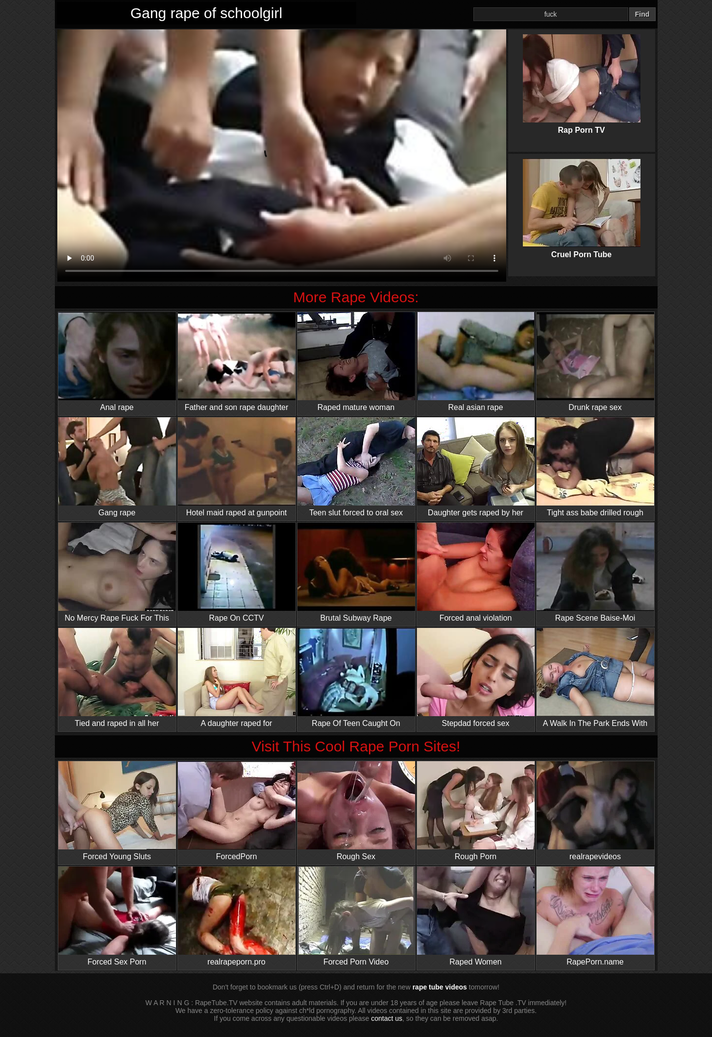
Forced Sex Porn (117, 916)
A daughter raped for (236, 677)
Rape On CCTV (236, 572)
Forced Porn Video (356, 916)
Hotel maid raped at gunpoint (236, 467)
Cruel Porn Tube (581, 200)
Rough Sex (356, 811)
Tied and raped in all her (117, 677)
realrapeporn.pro (236, 916)
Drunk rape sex (595, 361)
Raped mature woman (356, 361)
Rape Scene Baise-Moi (595, 572)
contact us (386, 1018)
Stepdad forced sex (476, 677)
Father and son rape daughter (236, 361)
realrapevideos (595, 811)
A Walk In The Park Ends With (595, 677)
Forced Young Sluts (117, 811)
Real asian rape (476, 361)
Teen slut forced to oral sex (356, 467)
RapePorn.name (595, 916)
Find (642, 14)
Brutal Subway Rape (356, 572)
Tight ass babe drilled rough (595, 467)
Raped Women (476, 916)
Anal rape (117, 361)
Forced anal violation (476, 572)
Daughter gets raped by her (476, 467)
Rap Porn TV (581, 76)
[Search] (550, 14)
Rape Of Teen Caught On (356, 677)
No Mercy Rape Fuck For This (117, 572)
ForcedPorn (236, 811)
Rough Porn (476, 811)
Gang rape (117, 467)
